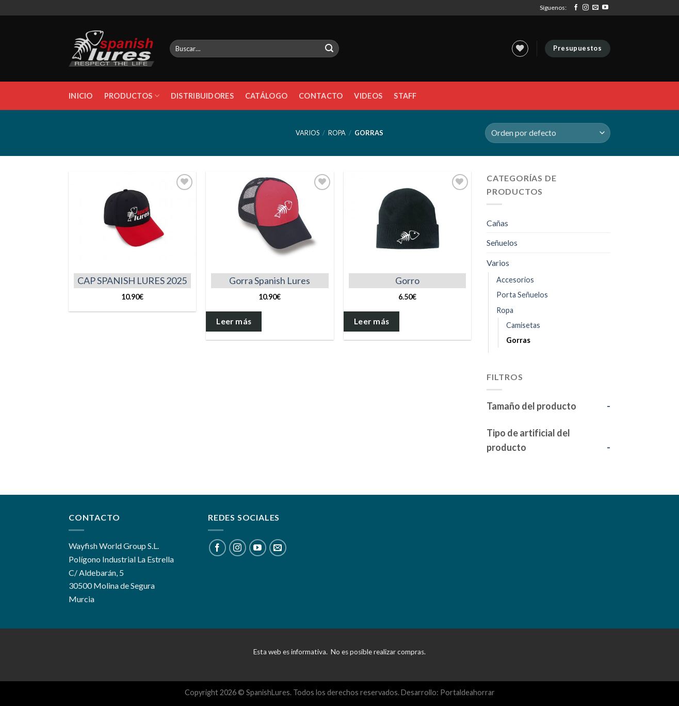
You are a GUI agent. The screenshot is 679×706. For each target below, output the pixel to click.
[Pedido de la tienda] (547, 133)
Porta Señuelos (522, 294)
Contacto (321, 95)
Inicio (81, 95)
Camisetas (523, 325)
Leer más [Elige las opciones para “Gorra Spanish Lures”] (234, 321)
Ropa (337, 133)
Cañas (497, 223)
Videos (368, 95)
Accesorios (515, 279)
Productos (131, 96)
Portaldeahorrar (467, 692)
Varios (307, 133)
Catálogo (266, 95)
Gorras (518, 340)
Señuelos (502, 242)
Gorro (407, 280)
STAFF (405, 95)
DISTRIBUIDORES (202, 95)
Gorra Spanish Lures (269, 280)
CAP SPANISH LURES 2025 (132, 280)
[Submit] (329, 48)
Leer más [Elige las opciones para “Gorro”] (372, 321)
